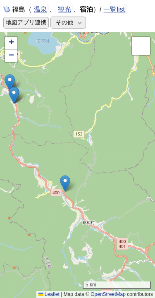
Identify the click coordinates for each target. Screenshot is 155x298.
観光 (64, 8)
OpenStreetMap (108, 294)
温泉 (40, 8)
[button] (65, 183)
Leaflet (49, 294)
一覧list (114, 9)
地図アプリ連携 (26, 22)
